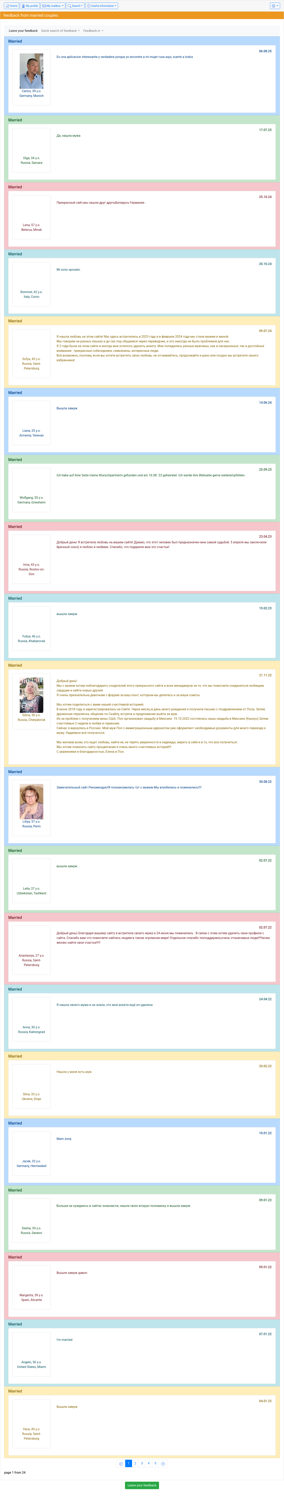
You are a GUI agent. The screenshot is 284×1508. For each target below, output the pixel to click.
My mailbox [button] (51, 6)
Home (11, 6)
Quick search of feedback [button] (59, 31)
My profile (30, 6)
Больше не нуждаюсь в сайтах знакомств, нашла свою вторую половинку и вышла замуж (123, 1206)
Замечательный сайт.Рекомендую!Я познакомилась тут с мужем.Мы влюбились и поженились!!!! (129, 787)
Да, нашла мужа (68, 136)
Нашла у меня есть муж (74, 1072)
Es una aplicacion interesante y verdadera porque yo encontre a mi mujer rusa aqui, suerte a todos (125, 57)
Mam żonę (64, 1139)
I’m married (64, 1340)
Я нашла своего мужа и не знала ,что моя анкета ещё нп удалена (105, 1005)
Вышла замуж (67, 408)
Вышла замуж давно (72, 1273)
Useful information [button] (100, 6)
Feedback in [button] (92, 31)
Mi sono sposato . (69, 269)
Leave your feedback (23, 31)
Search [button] (74, 6)
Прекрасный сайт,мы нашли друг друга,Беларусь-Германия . (101, 202)
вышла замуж (67, 614)
